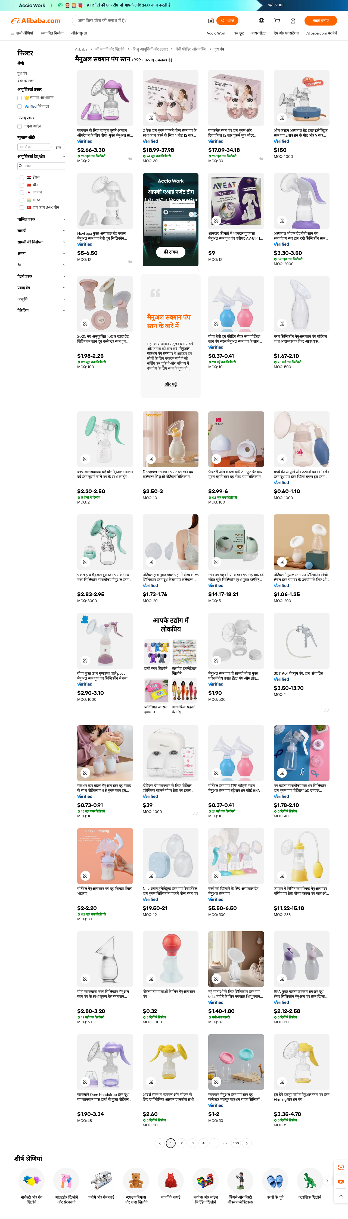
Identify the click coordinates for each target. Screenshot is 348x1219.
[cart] (278, 21)
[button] (211, 20)
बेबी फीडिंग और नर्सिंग (191, 49)
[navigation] (41, 596)
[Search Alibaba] (140, 21)
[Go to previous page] (160, 1143)
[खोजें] (227, 20)
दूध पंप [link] (219, 49)
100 (236, 1143)
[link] (341, 1167)
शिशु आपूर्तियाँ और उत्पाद (150, 49)
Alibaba (81, 49)
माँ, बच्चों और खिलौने (110, 49)
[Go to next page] (247, 1143)
